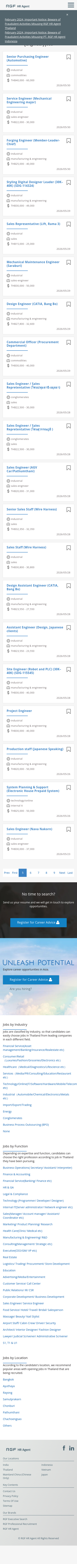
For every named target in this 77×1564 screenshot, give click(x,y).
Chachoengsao (12, 1419)
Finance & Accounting (16, 1174)
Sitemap (7, 1505)
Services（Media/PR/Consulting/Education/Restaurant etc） (37, 1075)
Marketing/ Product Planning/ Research (27, 1224)
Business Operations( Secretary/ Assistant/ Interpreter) (37, 1167)
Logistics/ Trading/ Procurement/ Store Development (36, 1264)
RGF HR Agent (11, 1528)
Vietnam (46, 1469)
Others (7, 1425)
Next (62, 873)
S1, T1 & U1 (10, 1343)
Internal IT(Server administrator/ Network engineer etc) (38, 1207)
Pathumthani (11, 1412)
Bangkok (8, 1379)
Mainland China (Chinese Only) (17, 1476)
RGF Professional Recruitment (20, 1524)
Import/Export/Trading (17, 1105)
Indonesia (47, 1465)
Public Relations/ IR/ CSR (18, 1290)
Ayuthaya (9, 1386)
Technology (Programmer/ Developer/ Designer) (33, 1200)
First (15, 873)
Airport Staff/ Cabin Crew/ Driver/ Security (29, 1323)
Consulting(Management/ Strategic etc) (27, 1244)
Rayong (7, 1392)
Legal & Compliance (15, 1194)
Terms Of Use (10, 1501)
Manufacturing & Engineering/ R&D (25, 1237)
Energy (7, 1111)
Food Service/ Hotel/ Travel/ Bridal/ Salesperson (33, 1310)
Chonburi (9, 1406)
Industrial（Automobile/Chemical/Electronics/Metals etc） (36, 1096)
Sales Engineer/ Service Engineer (23, 1303)
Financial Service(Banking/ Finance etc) (27, 1181)
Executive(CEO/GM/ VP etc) (20, 1250)
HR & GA (8, 1187)
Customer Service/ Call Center (22, 1283)
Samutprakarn (12, 1399)
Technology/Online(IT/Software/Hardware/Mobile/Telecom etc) (38, 1086)
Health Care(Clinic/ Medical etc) (22, 1231)
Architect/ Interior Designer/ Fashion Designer (32, 1329)
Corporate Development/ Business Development (33, 1297)
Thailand (8, 1469)
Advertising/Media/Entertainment (24, 1277)
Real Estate (10, 1257)
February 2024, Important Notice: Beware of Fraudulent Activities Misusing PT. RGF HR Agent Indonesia (35, 37)
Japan (44, 1474)
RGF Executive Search (15, 1519)
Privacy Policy (10, 1496)
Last (70, 873)
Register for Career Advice (38, 922)
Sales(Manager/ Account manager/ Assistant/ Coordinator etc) (31, 1215)
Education (9, 1270)
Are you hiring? (21, 989)
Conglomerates (12, 1118)
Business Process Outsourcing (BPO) (26, 1124)
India (6, 1465)
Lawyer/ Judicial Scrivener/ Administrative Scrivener (35, 1336)
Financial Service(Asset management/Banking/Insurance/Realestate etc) (33, 1048)
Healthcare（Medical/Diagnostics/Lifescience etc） (35, 1067)
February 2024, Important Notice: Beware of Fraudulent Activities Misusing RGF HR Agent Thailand (33, 24)
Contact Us (9, 1491)
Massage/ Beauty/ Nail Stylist (21, 1316)
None (6, 1131)
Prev (7, 873)
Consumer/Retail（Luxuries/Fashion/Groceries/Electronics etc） (32, 1058)
